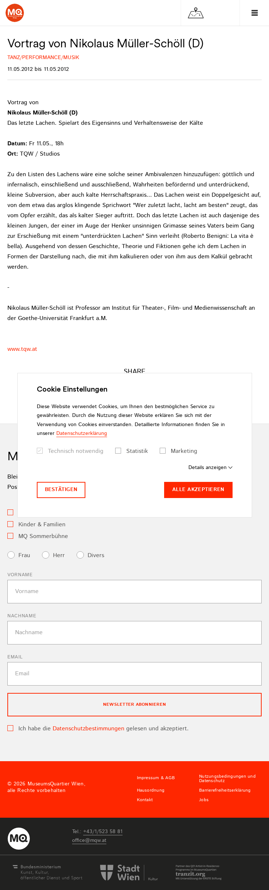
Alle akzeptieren (198, 489)
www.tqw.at (22, 349)
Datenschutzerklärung (81, 433)
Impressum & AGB (156, 778)
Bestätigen (61, 489)
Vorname (20, 574)
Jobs (204, 800)
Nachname (21, 616)
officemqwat (89, 840)
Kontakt (145, 800)
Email (14, 657)
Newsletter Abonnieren (134, 704)
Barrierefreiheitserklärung (225, 790)
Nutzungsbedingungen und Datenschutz (227, 778)
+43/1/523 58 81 (103, 831)
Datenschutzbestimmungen (88, 728)
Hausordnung (151, 790)
